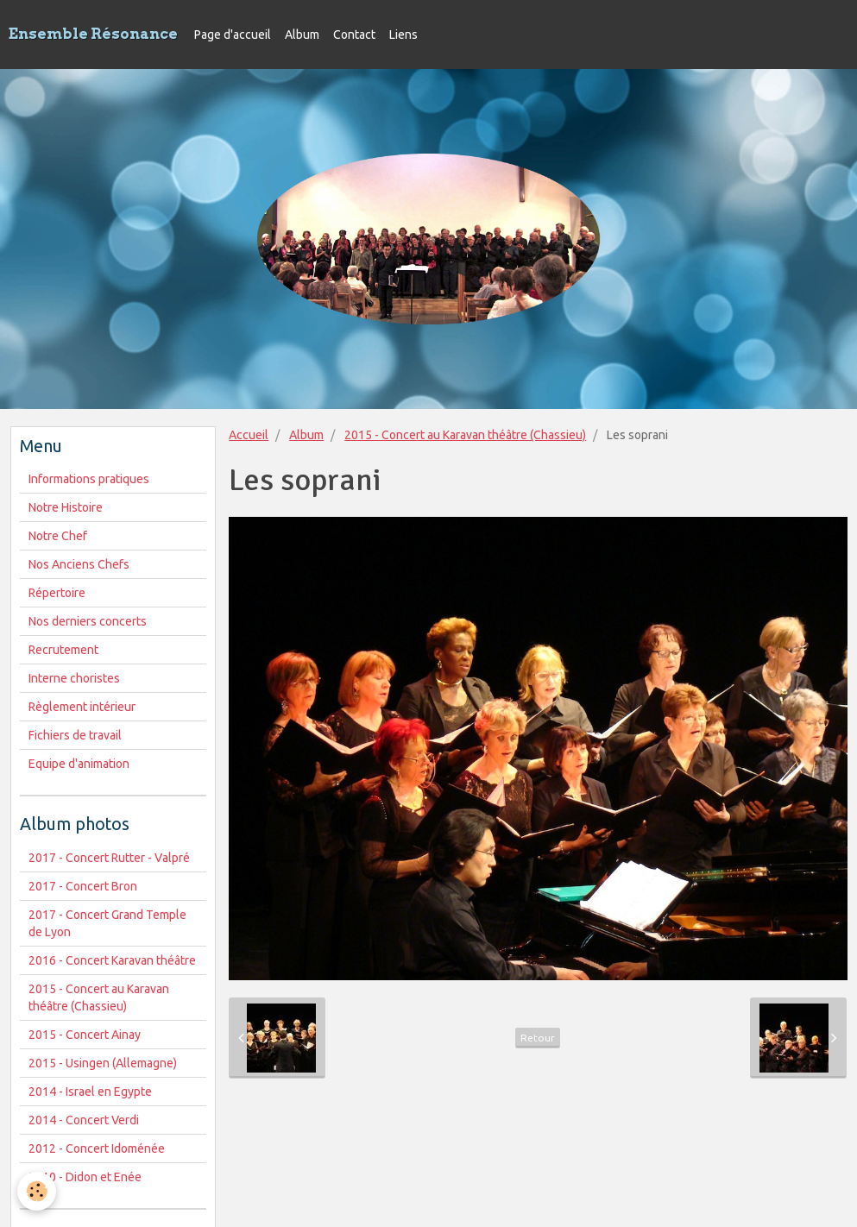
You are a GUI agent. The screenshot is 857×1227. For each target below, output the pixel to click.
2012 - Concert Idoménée (96, 1148)
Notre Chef (57, 536)
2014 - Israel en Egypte (90, 1091)
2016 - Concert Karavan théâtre (112, 960)
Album (302, 34)
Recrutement (63, 650)
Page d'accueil (232, 34)
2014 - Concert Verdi (83, 1120)
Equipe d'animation (78, 764)
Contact (354, 34)
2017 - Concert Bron (82, 886)
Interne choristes (74, 678)
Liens (403, 34)
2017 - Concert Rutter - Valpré (109, 858)
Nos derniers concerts (87, 621)
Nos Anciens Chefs (78, 564)
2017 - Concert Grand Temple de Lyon (107, 923)
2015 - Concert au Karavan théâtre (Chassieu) (465, 435)
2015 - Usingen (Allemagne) (102, 1063)
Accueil (248, 435)
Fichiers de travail (75, 735)
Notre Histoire (65, 507)
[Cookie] (36, 1191)
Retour (537, 1037)
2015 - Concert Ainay (84, 1034)
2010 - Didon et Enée (85, 1177)
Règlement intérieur (81, 707)
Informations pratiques (88, 479)
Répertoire (56, 593)
